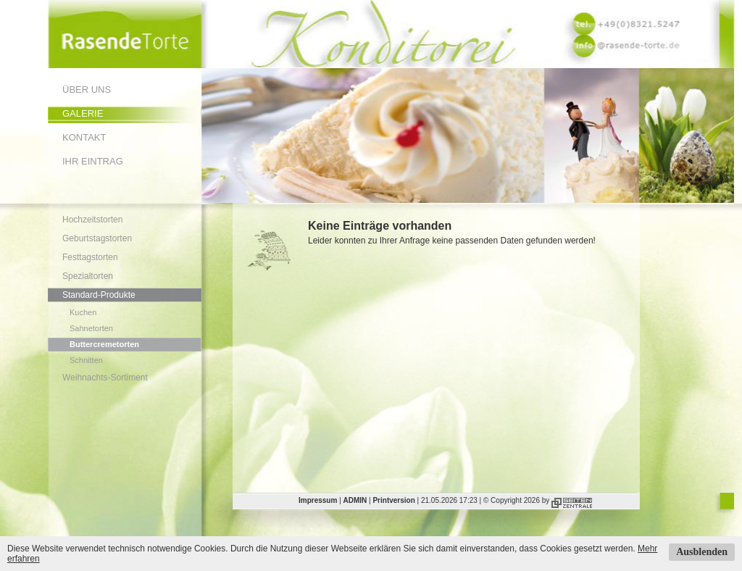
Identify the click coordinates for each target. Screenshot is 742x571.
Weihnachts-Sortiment (105, 377)
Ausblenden (702, 551)
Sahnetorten (91, 328)
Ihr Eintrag (92, 161)
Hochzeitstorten (92, 219)
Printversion (393, 500)
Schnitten (86, 360)
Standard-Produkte (99, 295)
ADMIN (355, 500)
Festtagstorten (90, 257)
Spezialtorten (87, 276)
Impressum (318, 500)
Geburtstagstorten (97, 238)
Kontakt (84, 137)
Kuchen (83, 312)
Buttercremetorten (104, 344)
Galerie (82, 113)
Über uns (86, 89)
